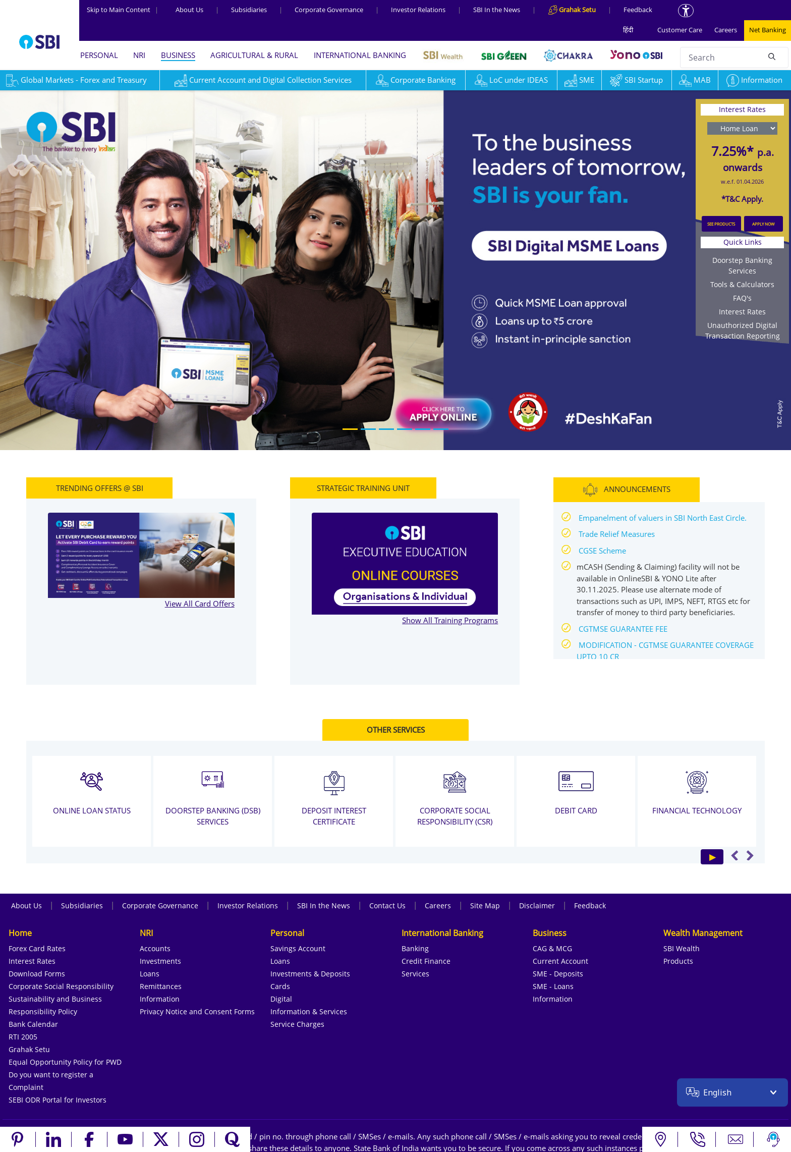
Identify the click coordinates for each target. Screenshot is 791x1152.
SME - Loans (553, 986)
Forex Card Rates (37, 948)
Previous (735, 855)
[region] (395, 269)
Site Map (485, 905)
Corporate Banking (416, 80)
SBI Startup (636, 80)
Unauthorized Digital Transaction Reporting (742, 330)
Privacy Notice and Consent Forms (197, 1011)
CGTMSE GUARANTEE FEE (623, 629)
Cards (280, 986)
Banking (415, 948)
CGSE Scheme (602, 550)
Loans (149, 973)
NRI (139, 55)
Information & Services (308, 1011)
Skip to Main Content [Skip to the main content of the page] (122, 9)
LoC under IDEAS (511, 80)
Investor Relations (418, 9)
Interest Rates (742, 311)
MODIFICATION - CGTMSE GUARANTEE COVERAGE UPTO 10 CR (665, 651)
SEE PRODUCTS (721, 224)
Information (754, 80)
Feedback (638, 9)
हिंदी (628, 29)
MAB (695, 80)
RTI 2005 (23, 1036)
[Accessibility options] (686, 10)
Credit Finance (426, 961)
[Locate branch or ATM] (660, 1139)
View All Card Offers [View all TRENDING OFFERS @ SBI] (200, 603)
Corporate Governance (329, 9)
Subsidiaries (249, 9)
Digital (281, 999)
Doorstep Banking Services (742, 265)
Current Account (560, 961)
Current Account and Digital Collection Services (263, 80)
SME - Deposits (558, 973)
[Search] (772, 56)
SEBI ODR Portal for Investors (57, 1100)
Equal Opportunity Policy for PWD (65, 1062)
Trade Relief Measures (617, 534)
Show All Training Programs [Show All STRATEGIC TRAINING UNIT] (450, 620)
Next (750, 855)
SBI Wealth (681, 948)
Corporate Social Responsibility (61, 986)
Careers (725, 29)
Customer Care (679, 29)
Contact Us (387, 905)
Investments (160, 961)
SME (579, 80)
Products (678, 961)
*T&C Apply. (742, 199)
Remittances (161, 986)
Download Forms (37, 973)
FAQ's (742, 298)
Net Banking (767, 29)
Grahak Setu (29, 1049)
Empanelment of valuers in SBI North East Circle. (663, 518)
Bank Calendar (33, 1024)
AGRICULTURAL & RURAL (254, 55)
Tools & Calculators (742, 284)
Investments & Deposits (310, 973)
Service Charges (297, 1024)
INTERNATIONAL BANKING (360, 55)
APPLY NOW (763, 224)
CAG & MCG (552, 948)
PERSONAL (99, 55)
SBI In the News (496, 9)
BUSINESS (178, 55)
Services (415, 973)
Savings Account (297, 948)
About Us (189, 9)
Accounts (155, 948)
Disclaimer (537, 905)
